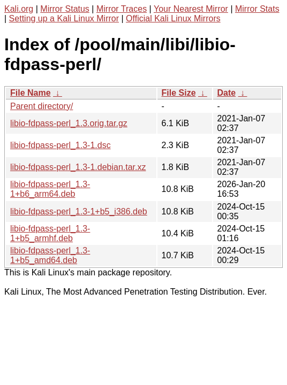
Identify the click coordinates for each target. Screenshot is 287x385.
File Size (179, 92)
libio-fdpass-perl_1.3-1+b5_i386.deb (78, 211)
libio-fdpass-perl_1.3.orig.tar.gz (68, 123)
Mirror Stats (257, 8)
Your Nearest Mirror (191, 8)
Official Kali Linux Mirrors (173, 18)
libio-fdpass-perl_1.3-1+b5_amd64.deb (50, 255)
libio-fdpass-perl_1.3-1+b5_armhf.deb (50, 233)
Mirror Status (64, 8)
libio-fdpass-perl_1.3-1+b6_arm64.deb (50, 189)
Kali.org (18, 8)
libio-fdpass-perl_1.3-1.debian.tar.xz (78, 167)
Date (226, 92)
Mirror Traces (121, 8)
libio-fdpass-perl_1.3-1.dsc (60, 145)
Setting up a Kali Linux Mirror (64, 18)
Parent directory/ (41, 106)
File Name (30, 92)
